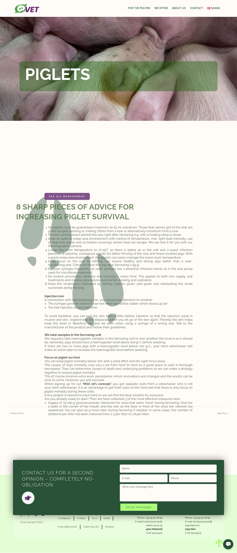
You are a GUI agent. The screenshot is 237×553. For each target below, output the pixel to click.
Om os (99, 519)
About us (179, 8)
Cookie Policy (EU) (94, 527)
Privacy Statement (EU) (68, 527)
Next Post (223, 413)
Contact (196, 8)
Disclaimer (113, 527)
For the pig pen (139, 8)
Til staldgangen (65, 519)
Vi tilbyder (84, 519)
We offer (161, 8)
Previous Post (16, 413)
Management (75, 389)
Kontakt (113, 519)
